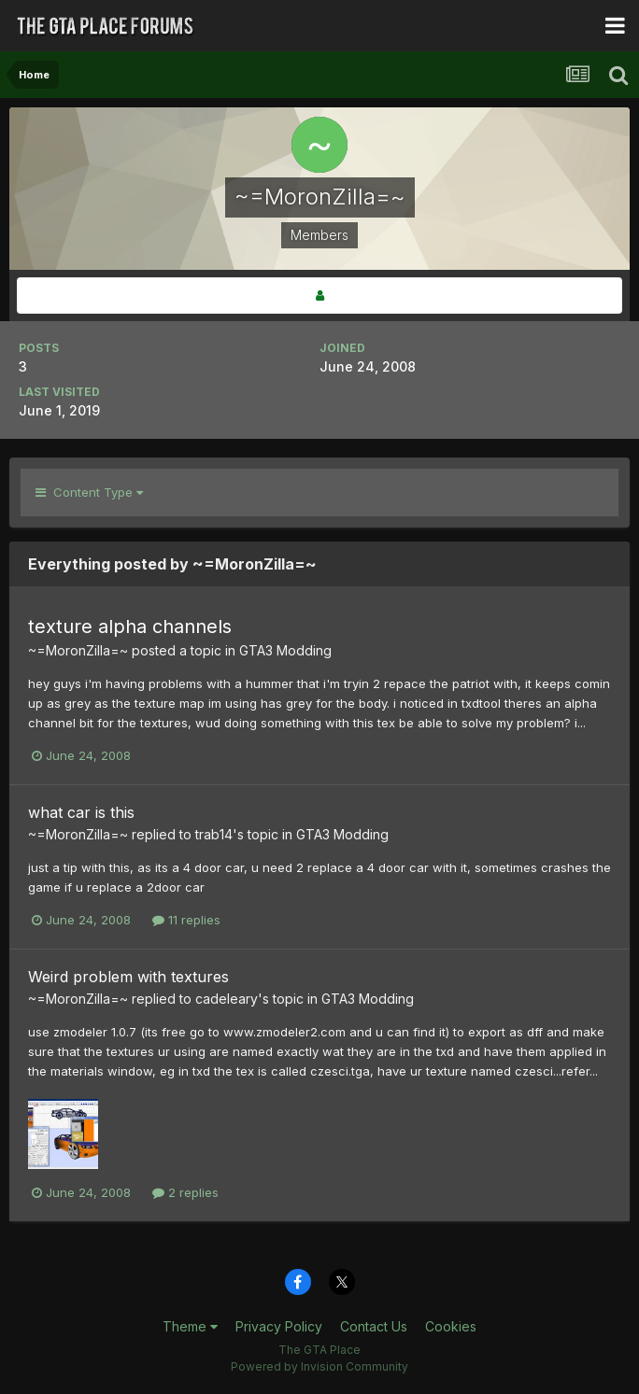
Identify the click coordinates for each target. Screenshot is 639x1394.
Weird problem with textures (128, 976)
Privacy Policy (278, 1326)
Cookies (450, 1326)
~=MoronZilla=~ (78, 650)
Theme (190, 1326)
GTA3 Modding (285, 650)
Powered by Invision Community (319, 1366)
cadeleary (226, 999)
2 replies (185, 1192)
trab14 (214, 834)
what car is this (81, 812)
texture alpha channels (130, 626)
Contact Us (373, 1326)
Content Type (89, 492)
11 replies (186, 919)
